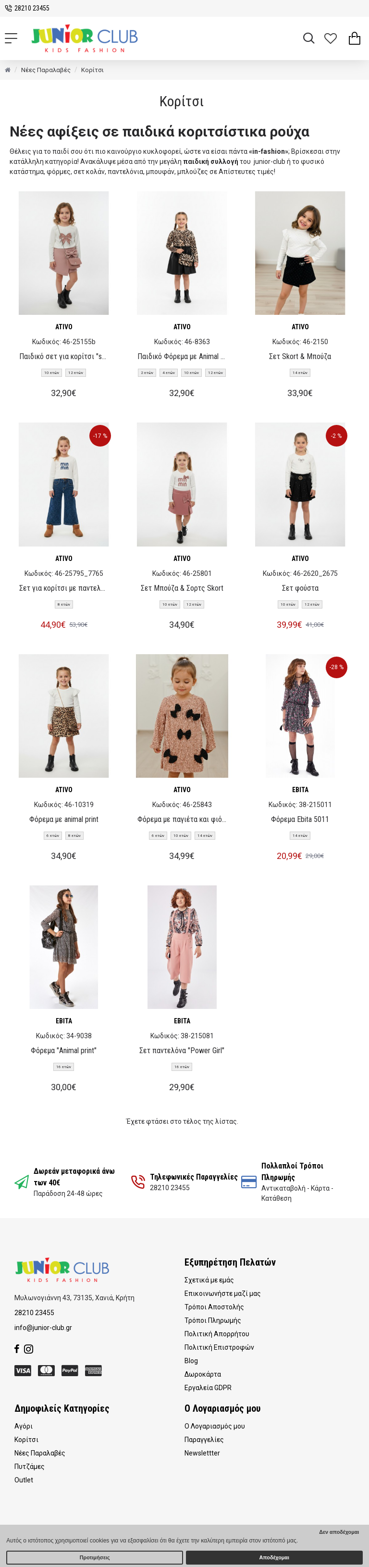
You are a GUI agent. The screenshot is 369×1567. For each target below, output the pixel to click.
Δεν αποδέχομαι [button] (339, 1532)
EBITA (300, 790)
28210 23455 (34, 1313)
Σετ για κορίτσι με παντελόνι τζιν (64, 588)
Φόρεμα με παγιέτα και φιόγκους (182, 819)
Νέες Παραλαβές (46, 70)
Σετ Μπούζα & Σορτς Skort (182, 588)
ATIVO (64, 327)
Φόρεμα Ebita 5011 (300, 819)
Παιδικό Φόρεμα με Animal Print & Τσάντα (182, 356)
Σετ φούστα (300, 588)
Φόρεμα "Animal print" (64, 1050)
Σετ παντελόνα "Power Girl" (181, 1050)
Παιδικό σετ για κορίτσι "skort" (64, 356)
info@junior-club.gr (43, 1327)
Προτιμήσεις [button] (95, 1557)
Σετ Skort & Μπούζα (300, 356)
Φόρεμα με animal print (63, 819)
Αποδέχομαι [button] (274, 1557)
